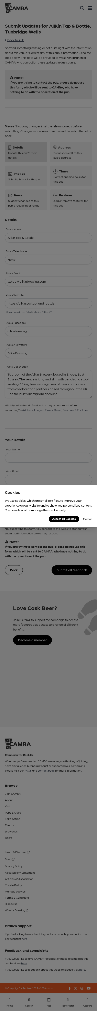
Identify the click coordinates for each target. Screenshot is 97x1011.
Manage (87, 518)
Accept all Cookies (64, 518)
